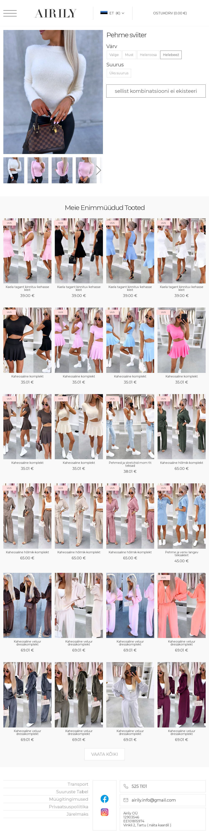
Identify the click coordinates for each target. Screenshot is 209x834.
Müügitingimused (68, 799)
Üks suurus (118, 73)
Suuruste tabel (72, 791)
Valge (114, 55)
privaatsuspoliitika (68, 806)
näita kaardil (159, 825)
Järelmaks (77, 814)
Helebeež (171, 55)
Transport (78, 784)
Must (129, 55)
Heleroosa (148, 55)
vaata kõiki (104, 754)
